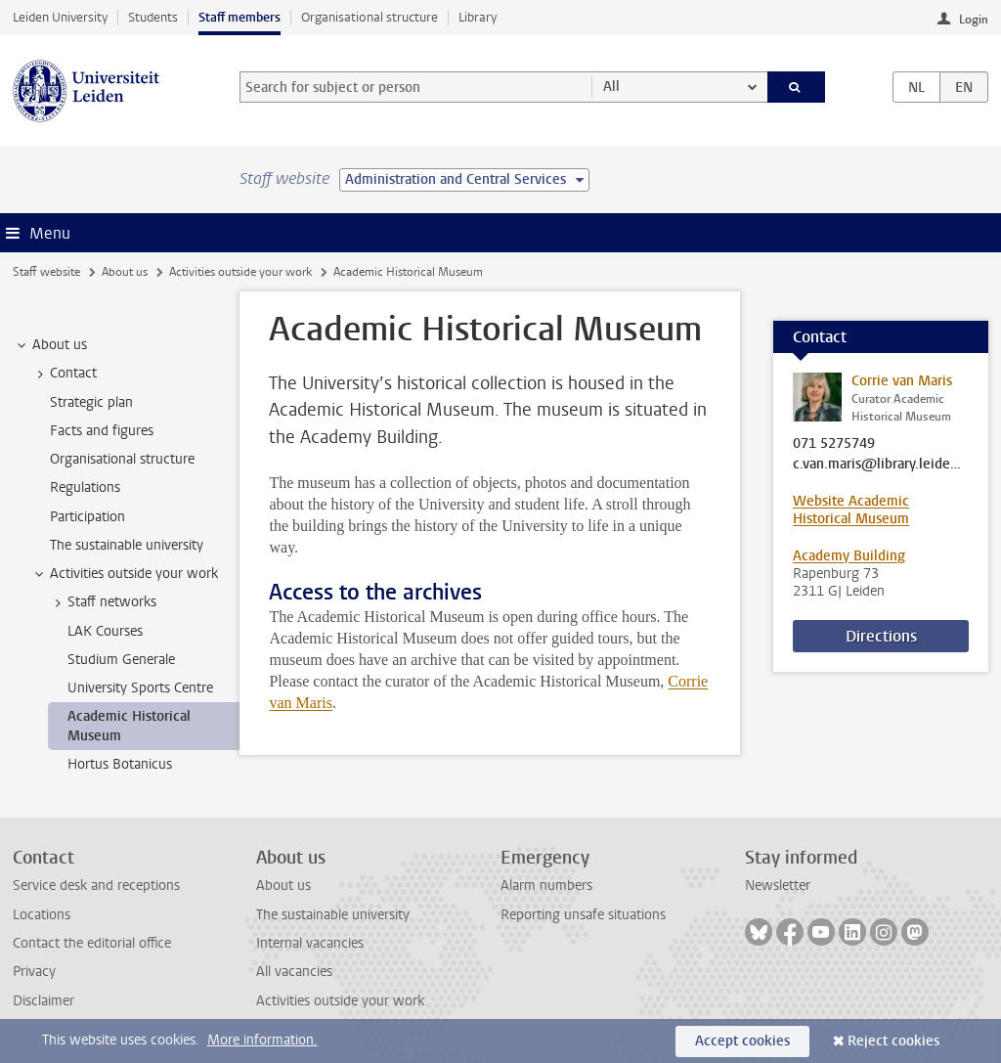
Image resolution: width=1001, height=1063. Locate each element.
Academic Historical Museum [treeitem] (129, 725)
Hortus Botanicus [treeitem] (119, 764)
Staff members (239, 17)
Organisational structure (369, 17)
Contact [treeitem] (64, 373)
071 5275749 (834, 444)
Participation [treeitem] (87, 517)
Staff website (46, 272)
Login (973, 19)
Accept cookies (742, 1041)
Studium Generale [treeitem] (121, 659)
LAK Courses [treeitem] (105, 631)
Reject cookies (893, 1041)
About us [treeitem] (50, 345)
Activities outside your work (240, 272)
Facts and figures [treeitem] (101, 430)
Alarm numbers (546, 885)
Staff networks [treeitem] (102, 602)
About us (125, 272)
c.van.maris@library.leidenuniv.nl (881, 464)
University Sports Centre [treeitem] (140, 688)
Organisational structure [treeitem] (122, 459)
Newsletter (777, 885)
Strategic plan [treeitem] (91, 402)
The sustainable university (333, 915)
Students (153, 17)
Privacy (34, 971)
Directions (881, 636)
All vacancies (294, 971)
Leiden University (60, 17)
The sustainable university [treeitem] (126, 545)
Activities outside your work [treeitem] (124, 574)
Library (477, 17)
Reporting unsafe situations (583, 915)
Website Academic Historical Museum (851, 510)
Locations (41, 915)
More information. (262, 1040)
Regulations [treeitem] (85, 487)
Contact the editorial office (92, 943)
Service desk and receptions (96, 885)
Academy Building (849, 556)
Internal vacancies (310, 943)
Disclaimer (43, 1001)
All (611, 86)
